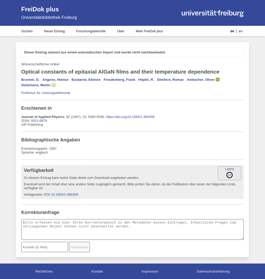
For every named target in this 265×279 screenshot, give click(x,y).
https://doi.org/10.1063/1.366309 (130, 117)
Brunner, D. (30, 80)
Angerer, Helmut (55, 80)
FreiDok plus (40, 9)
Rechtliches (44, 271)
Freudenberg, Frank (119, 80)
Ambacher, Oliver (201, 80)
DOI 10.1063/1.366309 (61, 194)
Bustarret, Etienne (86, 80)
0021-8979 (39, 121)
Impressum (150, 271)
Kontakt (97, 271)
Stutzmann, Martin (35, 85)
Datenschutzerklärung (213, 271)
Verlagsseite (33, 194)
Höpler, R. (146, 80)
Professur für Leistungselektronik (45, 93)
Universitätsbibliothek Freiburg (49, 17)
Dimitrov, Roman (170, 80)
